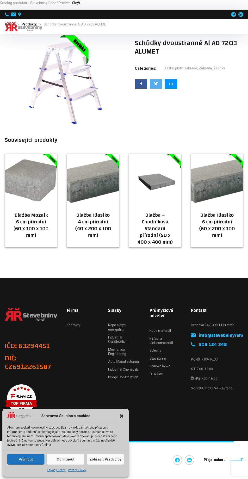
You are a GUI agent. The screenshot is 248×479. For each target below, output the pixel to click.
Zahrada (205, 68)
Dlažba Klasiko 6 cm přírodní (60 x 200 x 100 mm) (217, 225)
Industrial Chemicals (123, 369)
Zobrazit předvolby (105, 459)
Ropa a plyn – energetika (118, 327)
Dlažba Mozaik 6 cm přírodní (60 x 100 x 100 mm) (31, 225)
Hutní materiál (160, 330)
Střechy (155, 350)
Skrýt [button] (76, 3)
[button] (121, 416)
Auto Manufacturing (123, 361)
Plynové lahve (159, 366)
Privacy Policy (56, 470)
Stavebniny (158, 358)
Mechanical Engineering (117, 352)
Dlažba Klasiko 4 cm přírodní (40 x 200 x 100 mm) (93, 225)
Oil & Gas (156, 374)
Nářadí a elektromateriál (161, 341)
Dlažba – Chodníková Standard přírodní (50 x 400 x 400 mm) (155, 229)
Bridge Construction (123, 377)
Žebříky (219, 68)
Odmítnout (65, 459)
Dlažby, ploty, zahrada (180, 68)
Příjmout (26, 459)
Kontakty (73, 325)
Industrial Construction (118, 339)
